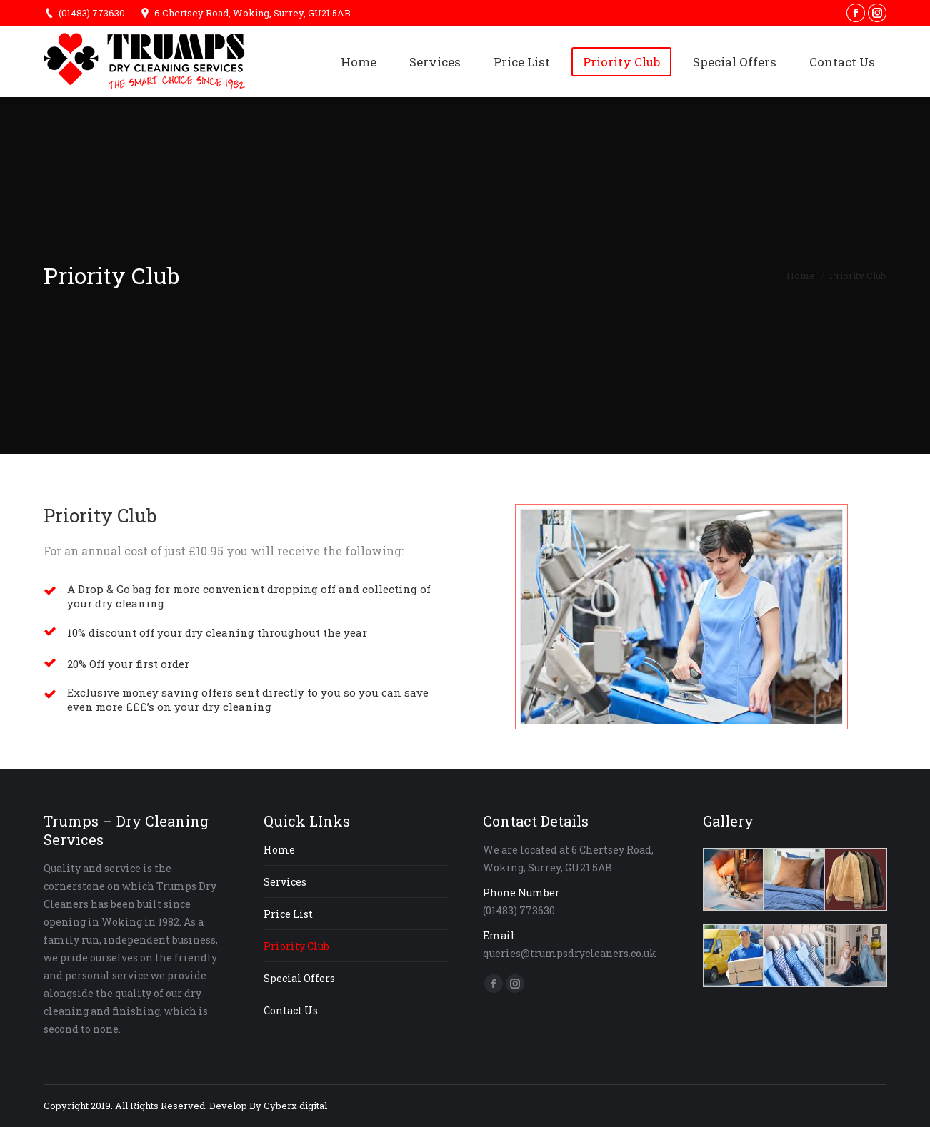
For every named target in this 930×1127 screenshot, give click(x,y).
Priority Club (296, 946)
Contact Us (291, 1010)
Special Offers (299, 978)
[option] (681, 616)
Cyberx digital (295, 1105)
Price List (288, 914)
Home (800, 275)
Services (285, 882)
